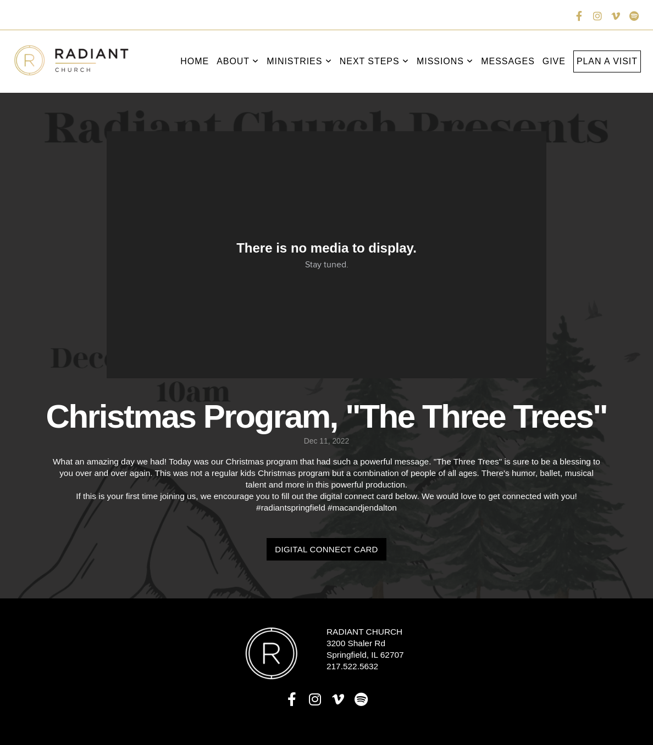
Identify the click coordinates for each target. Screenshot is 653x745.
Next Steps (374, 61)
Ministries (299, 61)
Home (194, 61)
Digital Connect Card (326, 549)
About (238, 61)
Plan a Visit (607, 61)
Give (554, 61)
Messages (508, 61)
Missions (445, 61)
